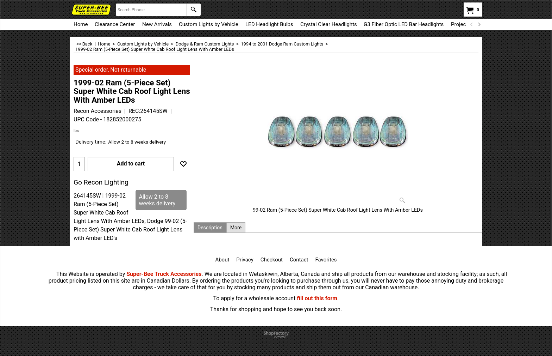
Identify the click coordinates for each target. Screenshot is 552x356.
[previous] (472, 24)
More (236, 227)
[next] (479, 24)
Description (209, 227)
